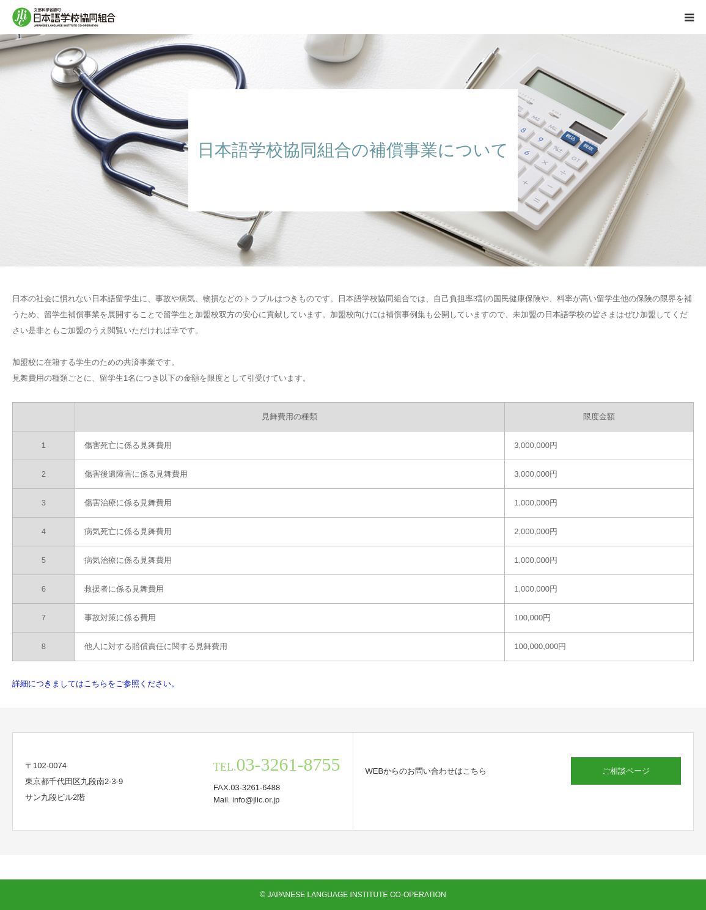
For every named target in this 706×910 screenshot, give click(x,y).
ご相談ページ (626, 771)
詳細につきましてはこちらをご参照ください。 (95, 683)
